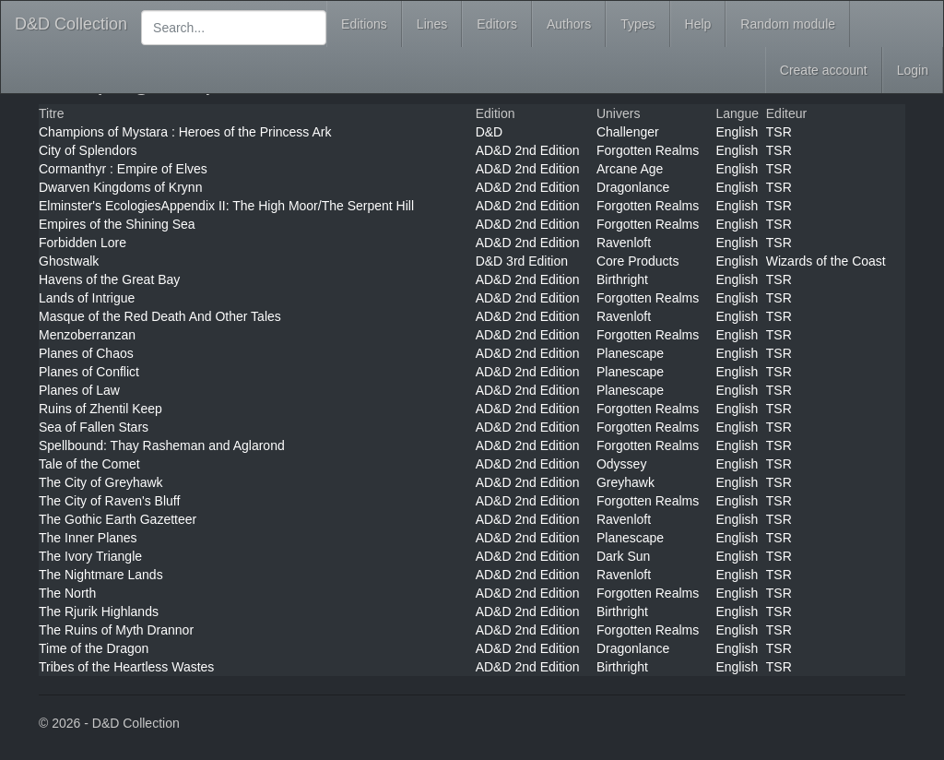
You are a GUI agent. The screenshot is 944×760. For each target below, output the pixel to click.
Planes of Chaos (86, 353)
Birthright (622, 279)
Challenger (627, 132)
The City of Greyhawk (101, 482)
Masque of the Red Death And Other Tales (160, 316)
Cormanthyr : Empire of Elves (123, 168)
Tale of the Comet (89, 464)
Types (637, 24)
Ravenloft (623, 242)
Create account (823, 70)
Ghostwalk (69, 261)
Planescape (630, 353)
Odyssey (621, 464)
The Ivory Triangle (90, 556)
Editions (364, 24)
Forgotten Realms (647, 150)
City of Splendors (88, 150)
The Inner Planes (88, 537)
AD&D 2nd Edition (528, 150)
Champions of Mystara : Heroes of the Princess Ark (185, 132)
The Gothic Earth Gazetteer (117, 519)
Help (698, 24)
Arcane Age (629, 168)
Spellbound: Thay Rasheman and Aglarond (162, 445)
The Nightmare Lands (101, 574)
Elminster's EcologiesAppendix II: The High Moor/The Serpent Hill (226, 205)
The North (67, 593)
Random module (787, 24)
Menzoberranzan (87, 334)
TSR (779, 132)
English (736, 132)
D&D (489, 132)
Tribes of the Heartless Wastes (126, 666)
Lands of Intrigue (87, 298)
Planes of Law (79, 390)
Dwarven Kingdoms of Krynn (120, 187)
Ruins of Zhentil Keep (100, 408)
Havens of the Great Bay (109, 279)
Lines (432, 24)
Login (912, 70)
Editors (497, 24)
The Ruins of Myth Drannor (116, 630)
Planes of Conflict (89, 371)
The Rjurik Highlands (99, 611)
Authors (569, 24)
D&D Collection (71, 24)
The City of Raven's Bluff (109, 500)
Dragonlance (632, 187)
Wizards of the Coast (826, 261)
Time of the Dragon (93, 648)
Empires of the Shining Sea (117, 224)
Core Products (637, 261)
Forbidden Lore (82, 242)
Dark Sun (623, 556)
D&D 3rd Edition (522, 261)
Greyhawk (625, 482)
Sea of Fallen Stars (93, 427)
